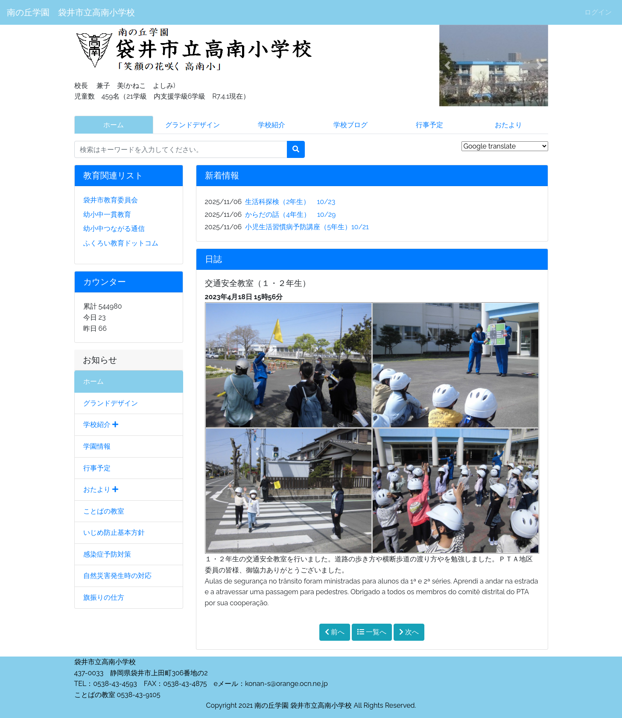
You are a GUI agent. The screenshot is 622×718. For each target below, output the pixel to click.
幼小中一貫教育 (107, 214)
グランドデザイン (192, 125)
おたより (508, 125)
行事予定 (429, 125)
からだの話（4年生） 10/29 (290, 214)
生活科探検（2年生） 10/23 (290, 202)
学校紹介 (271, 125)
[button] (447, 65)
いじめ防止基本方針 (114, 532)
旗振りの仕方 (103, 597)
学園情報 (97, 446)
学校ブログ (350, 125)
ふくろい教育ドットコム (120, 243)
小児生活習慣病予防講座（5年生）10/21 (307, 227)
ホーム (113, 125)
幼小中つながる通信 (114, 229)
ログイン (598, 12)
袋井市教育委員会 (110, 200)
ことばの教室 (103, 511)
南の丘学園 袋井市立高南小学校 (71, 12)
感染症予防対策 (107, 554)
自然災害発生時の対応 (117, 576)
